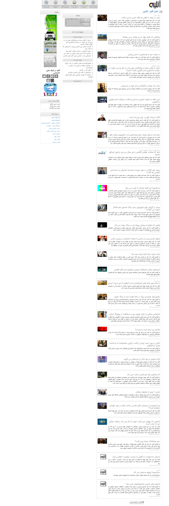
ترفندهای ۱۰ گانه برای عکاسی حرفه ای (62, 72)
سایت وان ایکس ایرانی (36, 131)
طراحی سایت (39, 134)
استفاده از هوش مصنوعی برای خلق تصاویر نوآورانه (62, 76)
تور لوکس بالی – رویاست (36, 126)
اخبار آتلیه (137, 11)
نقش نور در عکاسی (68, 70)
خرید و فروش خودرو (37, 128)
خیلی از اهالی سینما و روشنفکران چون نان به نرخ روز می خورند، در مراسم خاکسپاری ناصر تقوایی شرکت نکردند (61, 42)
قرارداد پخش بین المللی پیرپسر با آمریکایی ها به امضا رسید (61, 48)
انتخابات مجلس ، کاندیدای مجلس (33, 123)
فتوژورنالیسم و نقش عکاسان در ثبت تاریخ (61, 63)
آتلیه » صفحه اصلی (120, 502)
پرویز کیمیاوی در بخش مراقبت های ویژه (61, 51)
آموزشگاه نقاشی (39, 120)
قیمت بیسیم (39, 142)
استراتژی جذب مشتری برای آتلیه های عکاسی (60, 56)
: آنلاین (129, 11)
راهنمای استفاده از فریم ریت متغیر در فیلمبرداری (63, 67)
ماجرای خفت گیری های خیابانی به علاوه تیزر (60, 53)
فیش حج (40, 136)
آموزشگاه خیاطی (38, 118)
